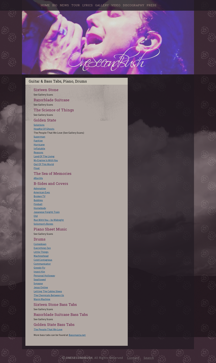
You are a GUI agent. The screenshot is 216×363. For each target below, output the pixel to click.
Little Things (41, 251)
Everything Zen (42, 248)
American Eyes (42, 192)
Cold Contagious (43, 259)
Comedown (40, 244)
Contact (133, 358)
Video (115, 5)
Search (149, 358)
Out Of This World (44, 164)
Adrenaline (40, 188)
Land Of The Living (44, 156)
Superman (39, 136)
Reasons (38, 152)
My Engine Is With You (46, 160)
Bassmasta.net (77, 335)
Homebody (40, 208)
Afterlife (38, 178)
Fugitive (38, 140)
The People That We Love (48, 329)
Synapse (38, 283)
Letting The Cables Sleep (48, 291)
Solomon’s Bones (43, 223)
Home (45, 5)
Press (151, 5)
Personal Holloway (44, 275)
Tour (75, 5)
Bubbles (38, 200)
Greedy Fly (39, 267)
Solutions (39, 124)
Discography (133, 5)
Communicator (42, 263)
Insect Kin (39, 271)
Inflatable (39, 148)
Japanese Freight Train (47, 212)
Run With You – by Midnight (49, 219)
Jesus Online (41, 287)
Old (36, 216)
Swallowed (40, 279)
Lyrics (87, 5)
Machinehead (41, 255)
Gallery (102, 5)
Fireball (38, 204)
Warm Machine (42, 299)
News (64, 5)
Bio (54, 5)
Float (37, 168)
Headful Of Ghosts (44, 128)
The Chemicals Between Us (49, 295)
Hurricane (39, 144)
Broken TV (39, 196)
